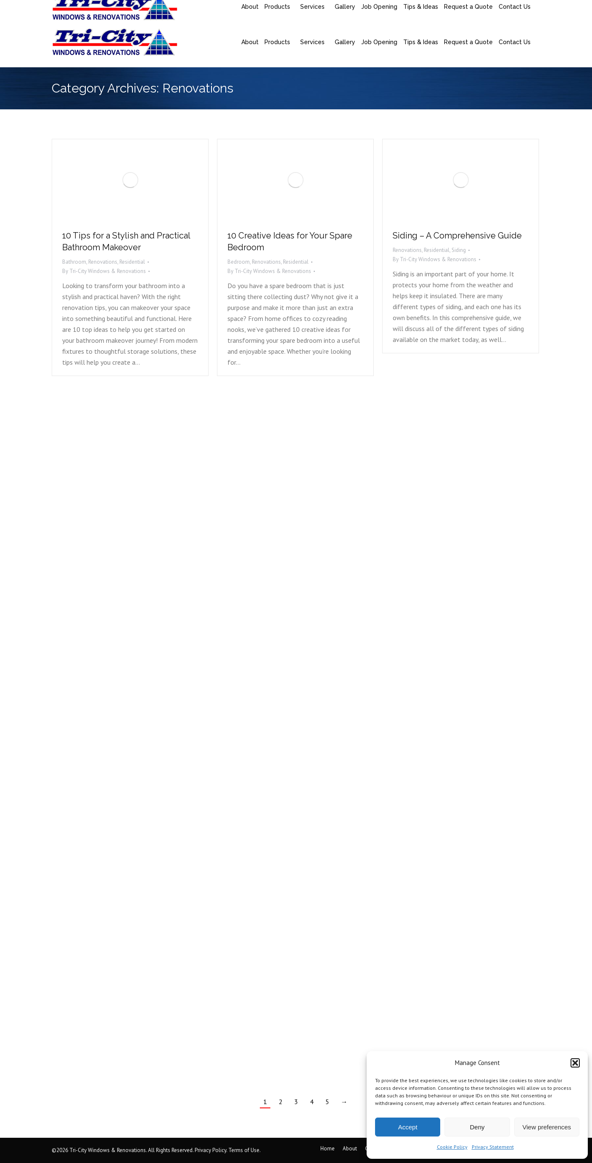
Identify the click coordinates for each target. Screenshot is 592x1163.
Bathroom (74, 261)
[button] (575, 1063)
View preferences (547, 1127)
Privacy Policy (210, 1150)
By (104, 271)
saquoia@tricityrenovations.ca (159, 8)
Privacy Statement (493, 1147)
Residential (132, 261)
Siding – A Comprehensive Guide (457, 235)
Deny (477, 1127)
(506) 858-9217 (81, 8)
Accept (408, 1127)
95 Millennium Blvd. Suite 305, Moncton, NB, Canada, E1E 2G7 (356, 8)
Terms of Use (243, 1150)
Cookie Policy (452, 1147)
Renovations (102, 261)
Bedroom (238, 261)
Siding (459, 250)
